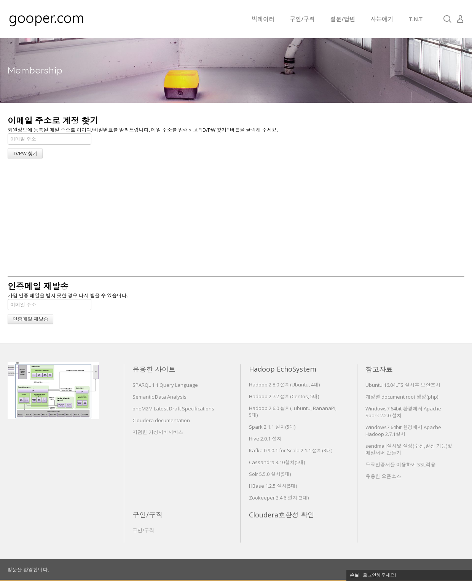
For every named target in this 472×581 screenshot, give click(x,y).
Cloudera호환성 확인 (281, 514)
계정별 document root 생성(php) (401, 396)
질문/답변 (342, 19)
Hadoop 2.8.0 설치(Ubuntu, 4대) (284, 384)
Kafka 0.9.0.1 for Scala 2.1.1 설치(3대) (290, 450)
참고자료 (379, 369)
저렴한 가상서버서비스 (157, 432)
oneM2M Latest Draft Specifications (173, 408)
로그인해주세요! (379, 575)
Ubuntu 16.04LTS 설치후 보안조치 (402, 384)
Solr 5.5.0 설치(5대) (270, 474)
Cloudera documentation (161, 420)
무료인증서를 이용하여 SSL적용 (400, 464)
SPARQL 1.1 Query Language (165, 384)
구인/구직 (302, 19)
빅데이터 (263, 19)
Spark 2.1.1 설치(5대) (272, 426)
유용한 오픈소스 (383, 476)
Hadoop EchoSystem (282, 369)
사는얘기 (381, 19)
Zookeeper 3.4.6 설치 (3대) (279, 497)
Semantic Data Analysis (159, 396)
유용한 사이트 (153, 369)
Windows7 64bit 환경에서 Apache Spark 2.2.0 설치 (403, 412)
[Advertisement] (236, 219)
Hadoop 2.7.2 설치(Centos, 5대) (284, 396)
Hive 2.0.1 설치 (265, 438)
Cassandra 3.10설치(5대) (277, 462)
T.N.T (415, 19)
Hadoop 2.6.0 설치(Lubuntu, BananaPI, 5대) (292, 411)
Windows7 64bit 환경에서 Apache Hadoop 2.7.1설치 (403, 430)
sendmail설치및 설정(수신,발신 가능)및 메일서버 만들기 (408, 449)
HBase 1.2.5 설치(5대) (273, 485)
